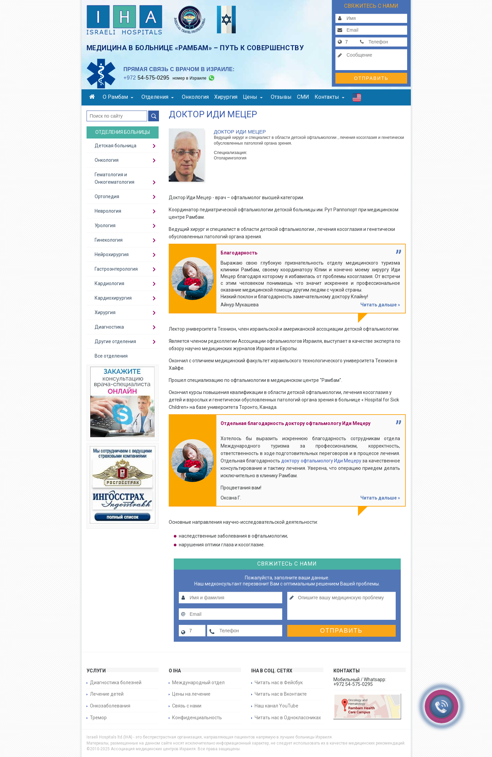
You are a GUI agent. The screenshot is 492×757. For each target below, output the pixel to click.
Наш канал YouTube (276, 705)
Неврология (108, 211)
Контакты (330, 97)
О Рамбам (118, 97)
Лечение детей (107, 694)
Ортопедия (107, 196)
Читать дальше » (380, 304)
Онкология (195, 97)
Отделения (157, 97)
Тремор (98, 717)
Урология (105, 225)
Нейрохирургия (112, 254)
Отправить (371, 78)
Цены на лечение (191, 694)
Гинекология (109, 240)
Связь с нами (186, 705)
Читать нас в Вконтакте (281, 694)
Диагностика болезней (115, 682)
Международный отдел (198, 682)
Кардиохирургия (113, 298)
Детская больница (115, 145)
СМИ (303, 97)
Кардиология (109, 283)
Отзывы (281, 97)
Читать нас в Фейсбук (279, 682)
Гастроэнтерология (116, 269)
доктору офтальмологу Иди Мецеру (321, 460)
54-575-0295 (146, 78)
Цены (253, 97)
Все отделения (111, 356)
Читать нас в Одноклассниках (288, 717)
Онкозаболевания (110, 705)
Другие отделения (115, 341)
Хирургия (225, 97)
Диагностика (109, 327)
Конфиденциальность (197, 717)
